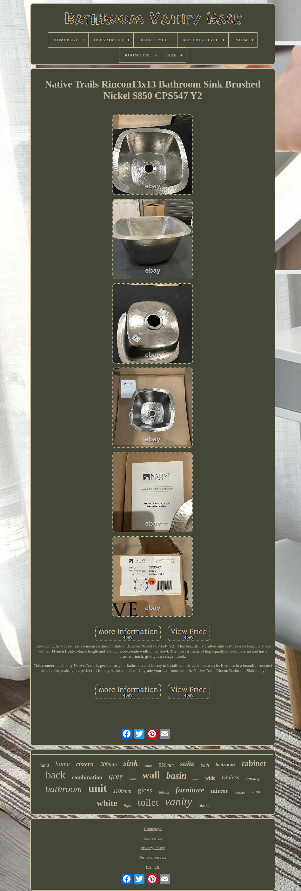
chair (148, 765)
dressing (252, 778)
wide (210, 778)
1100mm (122, 791)
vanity (178, 802)
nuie (133, 778)
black (203, 805)
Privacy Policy (153, 847)
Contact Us (153, 838)
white (107, 803)
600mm (163, 792)
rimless (230, 777)
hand (44, 765)
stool (255, 791)
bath (205, 765)
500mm (108, 764)
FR (157, 866)
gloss (145, 790)
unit (97, 788)
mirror (219, 790)
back (55, 775)
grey (116, 776)
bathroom (63, 789)
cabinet (253, 763)
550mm (166, 765)
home (62, 764)
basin (176, 776)
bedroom (225, 765)
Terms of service (152, 857)
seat (196, 779)
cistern (85, 764)
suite (187, 764)
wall (151, 775)
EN (148, 866)
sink (130, 763)
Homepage (153, 828)
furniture (190, 790)
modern (240, 792)
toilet (148, 802)
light (127, 805)
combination (87, 777)
